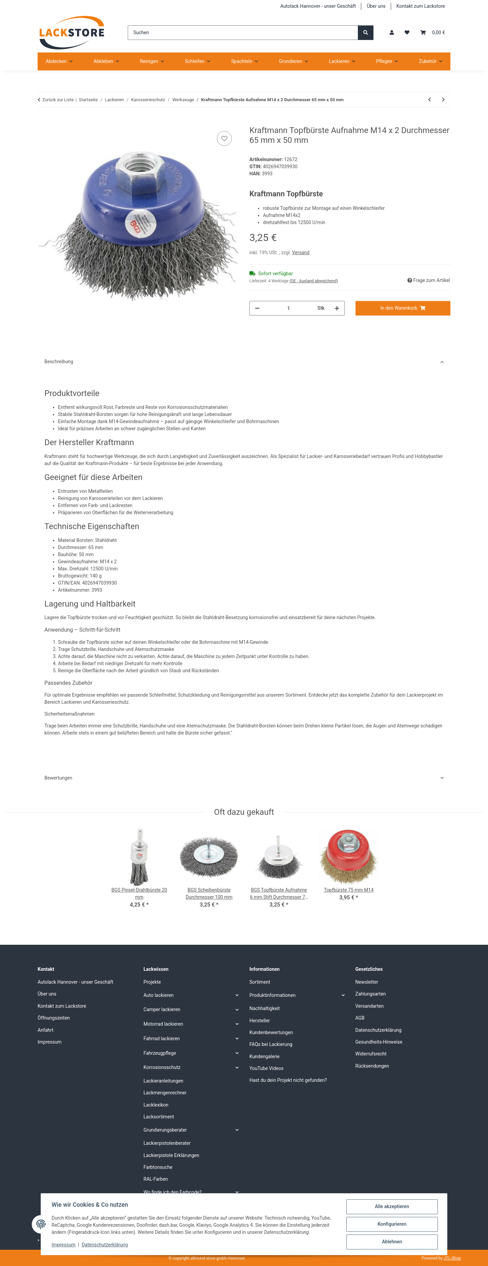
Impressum (64, 1245)
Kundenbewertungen (271, 1032)
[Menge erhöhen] (336, 308)
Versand (300, 252)
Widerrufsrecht (371, 1053)
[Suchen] (243, 32)
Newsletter (366, 982)
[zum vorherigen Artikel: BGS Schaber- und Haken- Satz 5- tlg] (429, 99)
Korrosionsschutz (162, 1067)
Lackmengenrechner (165, 1092)
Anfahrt (46, 1030)
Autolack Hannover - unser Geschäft (318, 6)
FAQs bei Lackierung (270, 1044)
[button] (391, 32)
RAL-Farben (156, 1179)
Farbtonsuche (158, 1167)
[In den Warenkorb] (43, 122)
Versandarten (369, 1006)
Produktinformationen (272, 995)
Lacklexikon (156, 1105)
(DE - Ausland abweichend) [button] (313, 281)
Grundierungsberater (165, 1130)
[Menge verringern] (257, 308)
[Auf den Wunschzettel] (224, 138)
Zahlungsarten (370, 994)
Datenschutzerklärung (105, 1245)
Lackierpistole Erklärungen (171, 1155)
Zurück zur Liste (58, 99)
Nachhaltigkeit (264, 1008)
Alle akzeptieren (391, 1206)
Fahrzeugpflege (160, 1053)
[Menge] (288, 308)
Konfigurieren (391, 1224)
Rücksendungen (372, 1066)
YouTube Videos (266, 1068)
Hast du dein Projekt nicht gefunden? (288, 1080)
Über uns (376, 6)
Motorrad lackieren (163, 1024)
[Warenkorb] (432, 32)
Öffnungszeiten (54, 1018)
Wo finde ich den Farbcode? (173, 1192)
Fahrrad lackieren (162, 1038)
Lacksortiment (159, 1116)
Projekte (152, 982)
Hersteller (259, 1020)
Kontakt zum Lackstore (420, 6)
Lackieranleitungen (164, 1081)
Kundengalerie (264, 1056)
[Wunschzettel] (407, 32)
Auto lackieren (159, 995)
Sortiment (259, 982)
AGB (360, 1018)
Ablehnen (392, 1242)
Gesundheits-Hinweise (379, 1042)
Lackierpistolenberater (167, 1143)
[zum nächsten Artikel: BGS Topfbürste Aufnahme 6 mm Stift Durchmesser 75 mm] (443, 99)
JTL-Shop (452, 1258)
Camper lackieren (162, 1009)
